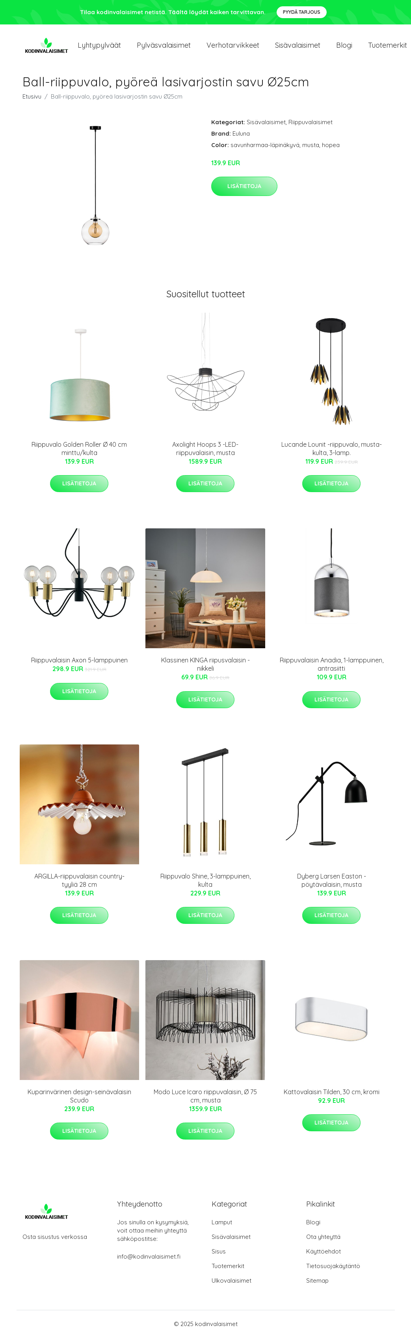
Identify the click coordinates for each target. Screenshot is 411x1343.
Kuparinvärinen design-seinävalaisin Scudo (79, 1101)
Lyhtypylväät (99, 47)
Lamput (222, 1227)
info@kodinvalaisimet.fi (148, 1262)
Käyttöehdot (323, 1257)
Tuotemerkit (228, 1271)
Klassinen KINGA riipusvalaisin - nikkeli (205, 670)
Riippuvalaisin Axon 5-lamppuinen (79, 666)
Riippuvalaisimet (310, 127)
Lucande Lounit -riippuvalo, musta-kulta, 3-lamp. (331, 454)
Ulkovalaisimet (231, 1286)
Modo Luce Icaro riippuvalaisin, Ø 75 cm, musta (205, 1101)
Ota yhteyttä (323, 1242)
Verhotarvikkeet (232, 47)
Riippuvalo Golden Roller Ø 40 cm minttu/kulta (79, 454)
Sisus (219, 1257)
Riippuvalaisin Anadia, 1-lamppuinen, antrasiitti (331, 670)
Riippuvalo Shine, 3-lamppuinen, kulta (205, 886)
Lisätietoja (244, 191)
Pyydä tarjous (301, 12)
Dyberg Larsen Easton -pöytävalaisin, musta (331, 886)
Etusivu (31, 102)
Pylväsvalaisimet (164, 47)
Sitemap (317, 1286)
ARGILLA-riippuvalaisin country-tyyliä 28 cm (79, 886)
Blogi (344, 47)
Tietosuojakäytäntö (333, 1271)
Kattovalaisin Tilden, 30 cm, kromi (331, 1097)
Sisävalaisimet (297, 47)
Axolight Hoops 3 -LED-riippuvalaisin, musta (205, 454)
